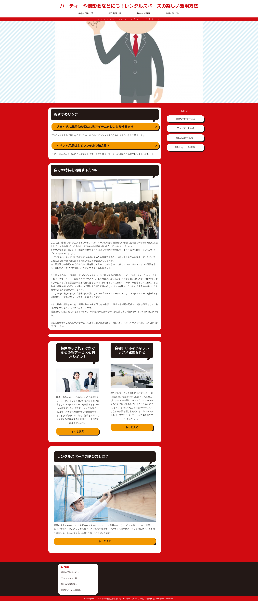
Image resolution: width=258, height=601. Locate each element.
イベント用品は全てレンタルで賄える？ (83, 145)
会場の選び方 (172, 13)
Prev (59, 62)
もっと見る (77, 431)
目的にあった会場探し (185, 147)
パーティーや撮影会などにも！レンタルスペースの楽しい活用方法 (129, 6)
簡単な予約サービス (185, 119)
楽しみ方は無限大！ (185, 138)
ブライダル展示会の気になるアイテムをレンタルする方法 (94, 126)
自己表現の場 (114, 13)
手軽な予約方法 (85, 13)
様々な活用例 (143, 13)
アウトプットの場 (185, 128)
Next (198, 62)
